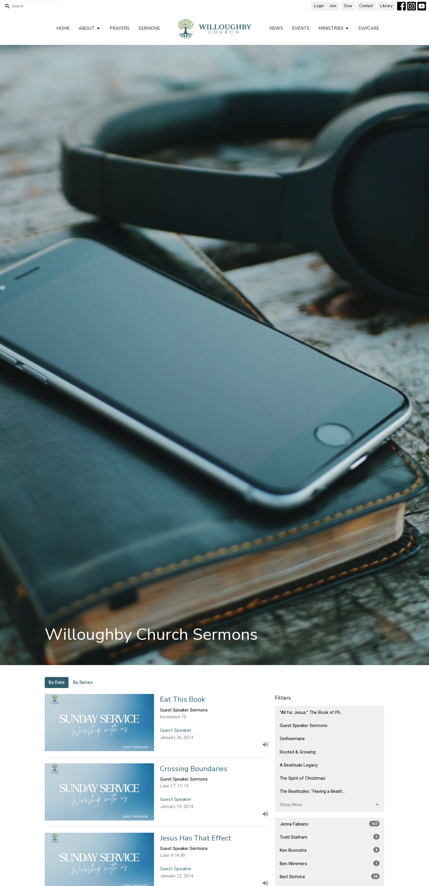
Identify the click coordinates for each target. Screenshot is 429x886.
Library (386, 6)
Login (319, 6)
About (90, 28)
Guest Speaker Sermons (303, 725)
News (276, 28)
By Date (57, 682)
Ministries (333, 28)
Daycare (368, 28)
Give (348, 6)
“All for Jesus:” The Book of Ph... (311, 712)
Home (63, 28)
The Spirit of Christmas (302, 778)
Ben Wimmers (330, 863)
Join (333, 6)
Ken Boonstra (330, 850)
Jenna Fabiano (330, 824)
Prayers (120, 28)
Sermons (149, 28)
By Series (83, 682)
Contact (366, 6)
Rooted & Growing (297, 752)
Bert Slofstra (330, 876)
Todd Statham (330, 837)
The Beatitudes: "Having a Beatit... (312, 791)
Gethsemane (292, 738)
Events (301, 28)
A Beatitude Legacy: (299, 765)
